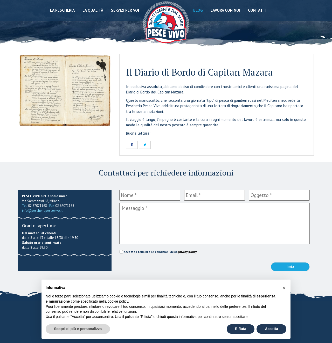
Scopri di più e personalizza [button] (78, 329)
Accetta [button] (271, 329)
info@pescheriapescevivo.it (42, 210)
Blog (198, 10)
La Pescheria (62, 10)
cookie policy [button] (118, 301)
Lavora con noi (225, 10)
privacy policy (187, 252)
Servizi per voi (125, 10)
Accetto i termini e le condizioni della (160, 252)
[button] (284, 288)
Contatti (257, 10)
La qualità (92, 10)
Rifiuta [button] (240, 329)
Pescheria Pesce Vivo (166, 24)
